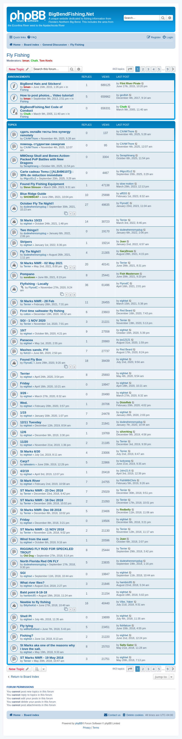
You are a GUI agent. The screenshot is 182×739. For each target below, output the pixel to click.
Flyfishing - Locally (34, 284)
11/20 (24, 441)
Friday (25, 383)
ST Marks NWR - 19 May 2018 (42, 657)
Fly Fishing (18, 55)
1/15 (23, 412)
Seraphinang (31, 166)
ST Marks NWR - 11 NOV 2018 (42, 529)
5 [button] (159, 69)
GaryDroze (126, 251)
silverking (126, 431)
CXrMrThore (31, 138)
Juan (123, 241)
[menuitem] (31, 37)
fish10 (27, 353)
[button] (129, 69)
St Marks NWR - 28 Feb (37, 301)
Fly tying (26, 626)
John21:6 (125, 470)
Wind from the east (34, 539)
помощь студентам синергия (42, 144)
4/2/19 (24, 471)
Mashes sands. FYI (34, 350)
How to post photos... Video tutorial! (47, 95)
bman (26, 60)
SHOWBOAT (31, 196)
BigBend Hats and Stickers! (40, 84)
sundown (29, 277)
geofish (124, 95)
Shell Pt (26, 616)
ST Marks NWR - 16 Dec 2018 (41, 500)
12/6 (23, 432)
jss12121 (125, 339)
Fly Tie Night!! (30, 251)
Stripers (26, 241)
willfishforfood (32, 629)
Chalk (34, 60)
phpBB (78, 723)
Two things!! (29, 230)
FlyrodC (124, 203)
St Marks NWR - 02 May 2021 (41, 263)
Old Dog (29, 555)
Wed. (23, 403)
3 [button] (148, 69)
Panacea (26, 340)
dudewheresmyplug (35, 206)
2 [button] (143, 69)
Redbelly (125, 509)
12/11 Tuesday (30, 422)
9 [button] (167, 69)
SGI (23, 573)
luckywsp (125, 460)
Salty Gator (127, 645)
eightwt (28, 223)
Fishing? (26, 635)
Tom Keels (45, 60)
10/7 (23, 330)
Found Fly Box (31, 359)
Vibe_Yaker (126, 601)
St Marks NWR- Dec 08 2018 (40, 510)
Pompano (27, 274)
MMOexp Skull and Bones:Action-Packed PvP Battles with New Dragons (45, 159)
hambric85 (126, 582)
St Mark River (30, 480)
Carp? (24, 461)
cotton (27, 314)
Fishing (24, 89)
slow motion (127, 183)
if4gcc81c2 (30, 178)
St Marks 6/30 (30, 451)
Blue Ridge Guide (33, 193)
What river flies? (32, 582)
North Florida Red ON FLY (39, 561)
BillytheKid (30, 605)
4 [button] (153, 69)
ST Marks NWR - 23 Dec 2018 (41, 490)
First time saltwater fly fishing (42, 311)
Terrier (123, 220)
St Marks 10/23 (31, 220)
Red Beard (126, 310)
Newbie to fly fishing (35, 602)
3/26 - (24, 393)
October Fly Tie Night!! (37, 203)
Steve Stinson (32, 187)
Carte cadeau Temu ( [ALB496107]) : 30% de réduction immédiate (46, 173)
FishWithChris (128, 480)
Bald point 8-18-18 (33, 592)
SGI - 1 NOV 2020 (33, 320)
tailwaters (29, 464)
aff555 (123, 193)
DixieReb (125, 402)
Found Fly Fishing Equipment (42, 184)
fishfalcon (125, 625)
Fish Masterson (129, 273)
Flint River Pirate (130, 83)
